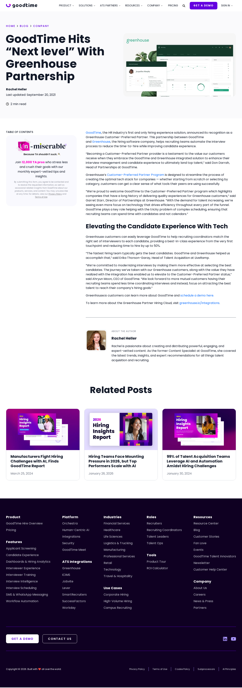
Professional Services (119, 557)
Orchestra (70, 524)
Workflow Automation (22, 602)
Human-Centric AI (75, 530)
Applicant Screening (21, 549)
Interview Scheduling (21, 588)
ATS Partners (109, 5)
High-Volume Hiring (118, 602)
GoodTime (93, 132)
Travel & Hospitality (118, 576)
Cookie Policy (182, 669)
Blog (196, 530)
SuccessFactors (74, 602)
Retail (108, 563)
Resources (132, 5)
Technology (112, 570)
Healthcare (112, 530)
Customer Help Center (210, 570)
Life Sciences (113, 537)
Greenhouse (101, 141)
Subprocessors (206, 669)
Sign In (225, 5)
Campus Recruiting (118, 608)
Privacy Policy (55, 194)
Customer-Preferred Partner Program (135, 175)
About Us (200, 588)
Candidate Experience (22, 555)
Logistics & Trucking (118, 544)
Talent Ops (155, 544)
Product (65, 5)
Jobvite (67, 582)
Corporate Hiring (116, 595)
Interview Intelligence (22, 582)
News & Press (203, 602)
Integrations (71, 537)
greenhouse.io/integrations (199, 303)
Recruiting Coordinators (164, 530)
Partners (199, 608)
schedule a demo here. (197, 295)
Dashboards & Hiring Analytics (28, 562)
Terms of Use (41, 197)
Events (198, 550)
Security (68, 544)
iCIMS (66, 575)
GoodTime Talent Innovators (214, 557)
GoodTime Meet (74, 550)
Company (153, 5)
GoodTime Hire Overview (24, 524)
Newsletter (201, 563)
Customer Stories (206, 537)
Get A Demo (203, 5)
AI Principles (229, 669)
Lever (66, 588)
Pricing (173, 5)
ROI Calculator (157, 569)
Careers (199, 595)
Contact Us (61, 639)
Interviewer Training (21, 575)
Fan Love (199, 544)
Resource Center (206, 524)
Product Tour (156, 562)
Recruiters (154, 524)
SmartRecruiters (74, 595)
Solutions (86, 5)
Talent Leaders (158, 537)
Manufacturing (114, 550)
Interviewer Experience (23, 569)
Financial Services (117, 524)
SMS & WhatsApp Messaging (27, 595)
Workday (69, 608)
